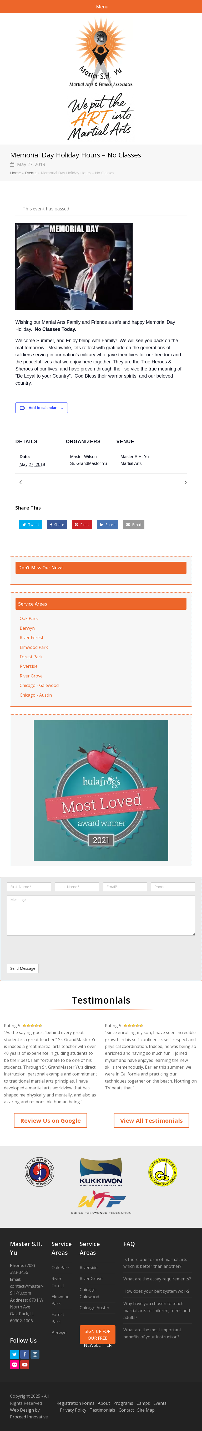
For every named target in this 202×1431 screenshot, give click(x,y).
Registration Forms (75, 1403)
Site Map (146, 1410)
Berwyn (27, 628)
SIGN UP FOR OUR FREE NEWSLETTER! (98, 1336)
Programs (123, 1403)
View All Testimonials (151, 1120)
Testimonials (102, 1410)
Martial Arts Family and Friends (74, 322)
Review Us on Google (50, 1120)
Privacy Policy (73, 1410)
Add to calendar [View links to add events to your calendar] (43, 408)
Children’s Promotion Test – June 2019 (145, 482)
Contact (126, 1410)
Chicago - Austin (36, 695)
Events (31, 172)
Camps (143, 1403)
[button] (30, 524)
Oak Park (29, 618)
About (104, 1403)
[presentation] (47, 950)
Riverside (29, 666)
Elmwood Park (34, 647)
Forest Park (31, 657)
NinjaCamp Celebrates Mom (51, 482)
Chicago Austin (94, 1308)
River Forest (31, 637)
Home (15, 172)
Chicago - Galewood (39, 685)
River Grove (31, 676)
